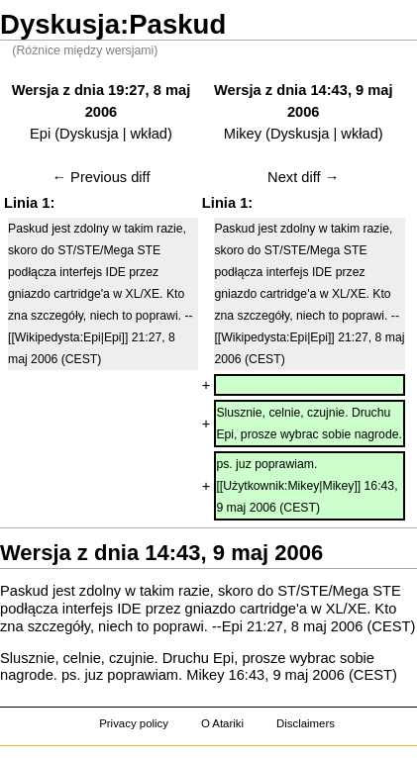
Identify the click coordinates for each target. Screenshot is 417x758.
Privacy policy (133, 723)
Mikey (242, 134)
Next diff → (303, 177)
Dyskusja (88, 134)
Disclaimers (305, 723)
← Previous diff (101, 177)
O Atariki (222, 723)
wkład (149, 134)
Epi (40, 134)
